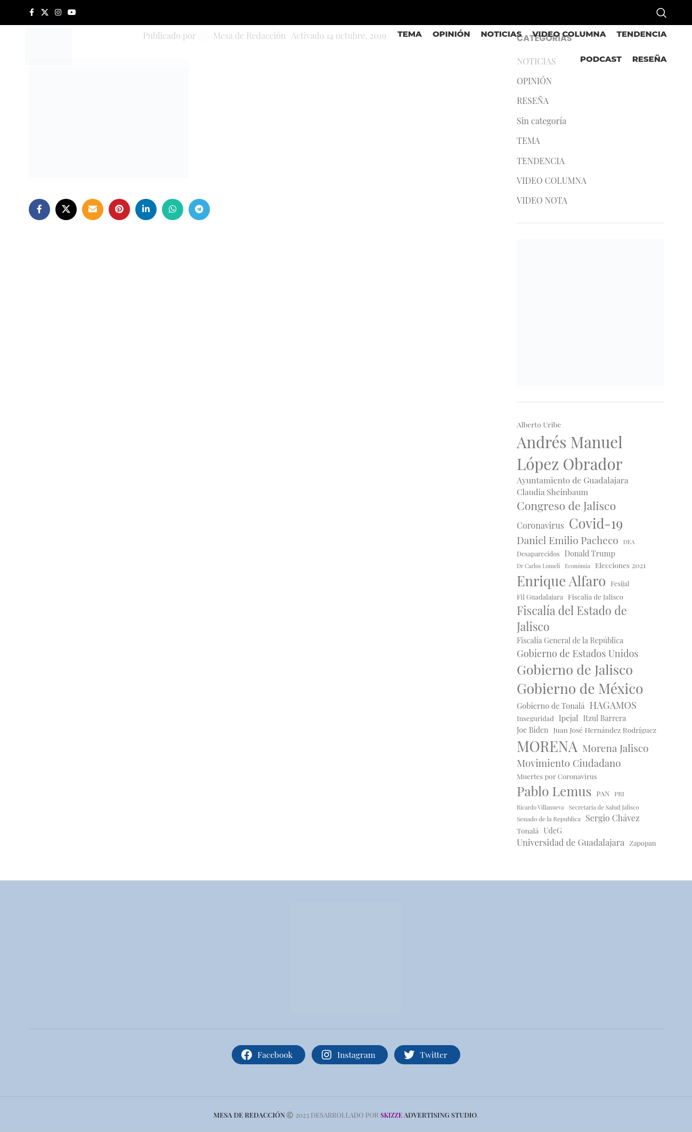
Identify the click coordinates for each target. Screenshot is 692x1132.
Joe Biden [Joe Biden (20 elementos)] (532, 730)
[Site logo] (48, 45)
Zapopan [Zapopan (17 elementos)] (642, 842)
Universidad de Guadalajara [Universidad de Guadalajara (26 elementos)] (570, 842)
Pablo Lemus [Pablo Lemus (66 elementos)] (554, 790)
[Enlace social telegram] (199, 209)
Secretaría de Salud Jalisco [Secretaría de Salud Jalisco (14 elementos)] (604, 807)
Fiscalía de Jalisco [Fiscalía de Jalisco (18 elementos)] (595, 596)
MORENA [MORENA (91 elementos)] (547, 746)
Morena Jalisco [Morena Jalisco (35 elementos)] (615, 748)
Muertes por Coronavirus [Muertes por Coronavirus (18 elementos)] (557, 776)
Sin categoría (541, 120)
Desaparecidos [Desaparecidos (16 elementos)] (538, 553)
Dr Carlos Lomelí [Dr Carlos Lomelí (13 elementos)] (538, 566)
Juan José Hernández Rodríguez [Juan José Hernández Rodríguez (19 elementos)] (604, 729)
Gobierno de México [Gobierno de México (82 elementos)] (580, 688)
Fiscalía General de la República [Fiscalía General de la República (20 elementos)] (570, 640)
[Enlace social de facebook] (31, 12)
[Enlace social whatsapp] (172, 209)
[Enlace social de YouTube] (71, 12)
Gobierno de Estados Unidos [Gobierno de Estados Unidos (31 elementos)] (577, 653)
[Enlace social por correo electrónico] (92, 209)
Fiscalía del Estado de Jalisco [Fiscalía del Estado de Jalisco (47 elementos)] (572, 618)
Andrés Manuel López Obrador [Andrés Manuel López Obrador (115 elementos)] (570, 452)
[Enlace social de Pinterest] (119, 209)
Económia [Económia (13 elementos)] (577, 566)
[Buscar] (661, 12)
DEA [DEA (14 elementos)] (629, 542)
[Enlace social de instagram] (58, 12)
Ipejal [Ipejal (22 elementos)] (569, 718)
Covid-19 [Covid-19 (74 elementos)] (596, 523)
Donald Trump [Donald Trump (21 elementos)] (589, 553)
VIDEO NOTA (542, 200)
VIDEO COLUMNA (552, 180)
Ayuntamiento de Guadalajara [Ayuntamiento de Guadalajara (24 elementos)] (573, 480)
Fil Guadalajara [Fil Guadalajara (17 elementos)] (540, 596)
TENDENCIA (541, 160)
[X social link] (45, 12)
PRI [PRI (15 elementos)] (619, 793)
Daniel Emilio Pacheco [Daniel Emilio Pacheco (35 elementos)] (567, 540)
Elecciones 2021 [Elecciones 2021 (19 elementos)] (620, 565)
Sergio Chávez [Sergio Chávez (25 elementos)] (612, 817)
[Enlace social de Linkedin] (146, 209)
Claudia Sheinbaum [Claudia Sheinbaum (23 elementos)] (552, 491)
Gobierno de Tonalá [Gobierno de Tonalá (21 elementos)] (551, 705)
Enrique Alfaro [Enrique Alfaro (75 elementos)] (561, 580)
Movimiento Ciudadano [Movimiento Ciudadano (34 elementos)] (569, 763)
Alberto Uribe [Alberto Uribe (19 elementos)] (539, 424)
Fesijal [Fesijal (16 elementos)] (619, 583)
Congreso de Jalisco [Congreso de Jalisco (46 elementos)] (566, 505)
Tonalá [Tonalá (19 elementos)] (528, 830)
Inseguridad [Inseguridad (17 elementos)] (535, 718)
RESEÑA (533, 100)
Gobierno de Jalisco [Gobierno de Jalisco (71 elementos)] (575, 669)
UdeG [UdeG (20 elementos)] (552, 831)
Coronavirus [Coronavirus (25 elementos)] (540, 525)
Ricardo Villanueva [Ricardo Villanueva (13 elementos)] (540, 807)
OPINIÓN (534, 80)
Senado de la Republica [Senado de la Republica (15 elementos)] (549, 818)
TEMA (528, 140)
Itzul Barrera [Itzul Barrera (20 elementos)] (604, 718)
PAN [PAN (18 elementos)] (603, 793)
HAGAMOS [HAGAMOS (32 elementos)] (613, 704)
